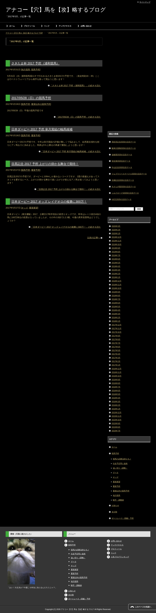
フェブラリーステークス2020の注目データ (129, 174)
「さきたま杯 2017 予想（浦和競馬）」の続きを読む (75, 85)
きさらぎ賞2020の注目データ (124, 187)
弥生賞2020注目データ (121, 161)
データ (115, 473)
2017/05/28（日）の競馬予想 (31, 98)
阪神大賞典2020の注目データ (124, 148)
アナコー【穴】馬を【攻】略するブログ (56, 10)
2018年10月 (116, 288)
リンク (47, 26)
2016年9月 (116, 380)
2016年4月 (116, 398)
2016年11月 (116, 372)
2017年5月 (116, 350)
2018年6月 (116, 303)
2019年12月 (116, 237)
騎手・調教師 (118, 500)
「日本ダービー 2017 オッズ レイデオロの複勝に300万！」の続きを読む (66, 227)
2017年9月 (116, 336)
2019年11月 (116, 241)
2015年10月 (116, 420)
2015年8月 (116, 427)
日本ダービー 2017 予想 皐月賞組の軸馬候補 (42, 129)
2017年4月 (116, 354)
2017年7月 (116, 343)
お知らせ (115, 505)
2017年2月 (116, 361)
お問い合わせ (86, 26)
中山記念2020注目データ (122, 167)
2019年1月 (116, 277)
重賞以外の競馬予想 (40, 104)
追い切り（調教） (120, 468)
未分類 (114, 512)
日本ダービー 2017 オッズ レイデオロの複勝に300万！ (49, 201)
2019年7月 (116, 255)
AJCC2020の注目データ (121, 199)
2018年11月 (116, 285)
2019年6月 (116, 259)
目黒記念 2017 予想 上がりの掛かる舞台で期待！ (45, 163)
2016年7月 (116, 387)
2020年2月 (116, 230)
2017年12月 (116, 325)
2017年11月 (116, 328)
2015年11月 (116, 416)
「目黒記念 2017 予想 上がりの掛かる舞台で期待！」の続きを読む (69, 189)
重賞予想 (35, 135)
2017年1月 (116, 365)
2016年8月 (116, 383)
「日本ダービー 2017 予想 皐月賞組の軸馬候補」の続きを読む (71, 151)
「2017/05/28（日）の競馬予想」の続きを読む (78, 117)
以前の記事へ (93, 237)
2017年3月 (116, 358)
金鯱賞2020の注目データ (122, 155)
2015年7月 (116, 431)
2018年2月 (116, 317)
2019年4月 (116, 266)
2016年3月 (116, 401)
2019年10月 (116, 244)
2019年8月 (116, 252)
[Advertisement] (129, 83)
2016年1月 (116, 409)
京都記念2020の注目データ (123, 180)
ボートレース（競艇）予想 (123, 518)
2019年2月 (116, 274)
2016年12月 (116, 369)
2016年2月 (116, 405)
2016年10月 (116, 376)
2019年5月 (116, 263)
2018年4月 (116, 310)
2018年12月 (116, 281)
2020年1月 (116, 233)
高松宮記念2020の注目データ (124, 142)
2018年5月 (116, 307)
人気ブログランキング (120, 557)
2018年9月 (116, 292)
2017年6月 (116, 347)
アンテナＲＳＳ (65, 26)
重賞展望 (33, 208)
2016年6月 (116, 391)
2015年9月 (116, 423)
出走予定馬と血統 (120, 463)
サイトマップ (144, 2)
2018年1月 (116, 321)
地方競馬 (25, 69)
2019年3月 (116, 270)
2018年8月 (116, 296)
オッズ (24, 208)
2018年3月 (116, 314)
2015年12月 (116, 412)
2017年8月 (116, 339)
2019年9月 (116, 248)
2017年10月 (116, 332)
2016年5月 (116, 394)
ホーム (12, 26)
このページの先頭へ (143, 607)
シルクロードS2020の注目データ (125, 193)
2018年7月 (116, 299)
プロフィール (29, 26)
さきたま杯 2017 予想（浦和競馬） (35, 63)
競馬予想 (35, 69)
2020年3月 (116, 226)
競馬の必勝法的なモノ (122, 459)
